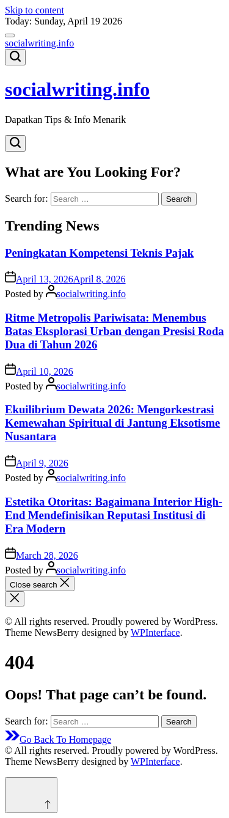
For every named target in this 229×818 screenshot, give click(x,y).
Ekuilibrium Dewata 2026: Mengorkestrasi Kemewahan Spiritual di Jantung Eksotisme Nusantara (112, 423)
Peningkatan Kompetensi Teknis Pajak (99, 252)
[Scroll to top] (31, 795)
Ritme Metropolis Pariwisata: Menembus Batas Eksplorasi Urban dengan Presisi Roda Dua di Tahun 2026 (114, 331)
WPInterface (155, 632)
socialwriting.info (39, 43)
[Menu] (10, 35)
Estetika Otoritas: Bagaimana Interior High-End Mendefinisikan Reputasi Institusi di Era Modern (113, 515)
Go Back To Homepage (58, 739)
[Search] (15, 57)
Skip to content (34, 10)
